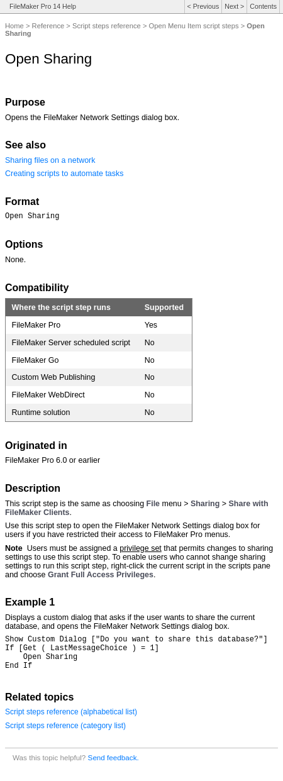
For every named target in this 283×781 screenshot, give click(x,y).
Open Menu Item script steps (194, 26)
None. (15, 261)
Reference (48, 26)
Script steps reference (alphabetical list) (71, 721)
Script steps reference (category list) (65, 735)
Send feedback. (113, 767)
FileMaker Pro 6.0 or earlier (52, 462)
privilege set (140, 550)
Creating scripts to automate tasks (64, 173)
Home (14, 26)
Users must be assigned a (73, 550)
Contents (263, 6)
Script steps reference (106, 26)
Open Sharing (32, 217)
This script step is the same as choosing (76, 505)
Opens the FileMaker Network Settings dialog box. (92, 117)
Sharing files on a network (50, 160)
